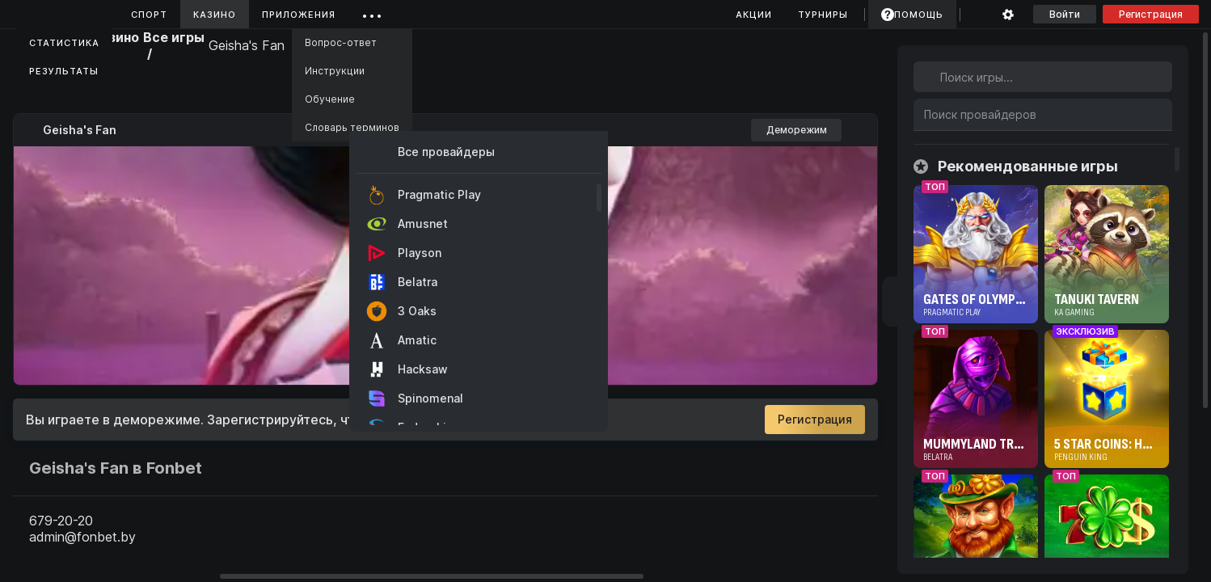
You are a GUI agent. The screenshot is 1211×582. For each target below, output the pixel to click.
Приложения (298, 14)
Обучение (330, 99)
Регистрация (1151, 14)
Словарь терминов (352, 127)
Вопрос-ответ (341, 42)
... (372, 11)
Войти (1064, 14)
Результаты (64, 71)
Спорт (149, 14)
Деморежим (796, 130)
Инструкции (335, 71)
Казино (214, 14)
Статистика (64, 42)
